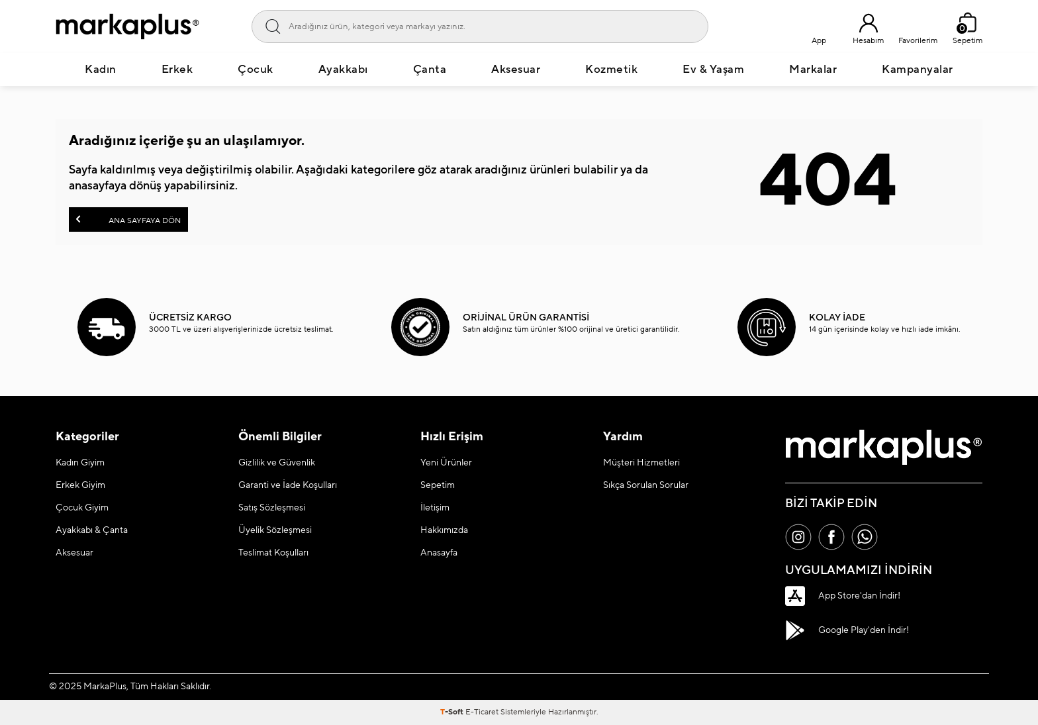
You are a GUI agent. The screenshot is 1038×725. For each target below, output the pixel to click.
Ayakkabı (343, 69)
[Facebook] (831, 537)
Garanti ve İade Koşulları (287, 485)
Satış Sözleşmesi (271, 508)
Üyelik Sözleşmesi (275, 530)
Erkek (177, 69)
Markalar (813, 69)
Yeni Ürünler (446, 463)
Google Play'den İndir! (847, 630)
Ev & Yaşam (713, 69)
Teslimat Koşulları (273, 553)
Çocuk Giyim (82, 508)
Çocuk (255, 69)
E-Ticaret (481, 712)
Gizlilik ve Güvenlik (276, 463)
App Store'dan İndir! (842, 596)
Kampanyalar (917, 69)
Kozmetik (611, 69)
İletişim (434, 508)
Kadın (101, 69)
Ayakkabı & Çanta (92, 530)
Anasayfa (438, 553)
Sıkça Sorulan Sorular (645, 485)
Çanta (430, 69)
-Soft (452, 712)
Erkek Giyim (80, 485)
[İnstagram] (798, 537)
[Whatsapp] (864, 537)
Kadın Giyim (80, 463)
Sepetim (437, 485)
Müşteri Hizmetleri (641, 463)
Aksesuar (515, 69)
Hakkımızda (444, 530)
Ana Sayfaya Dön (128, 219)
